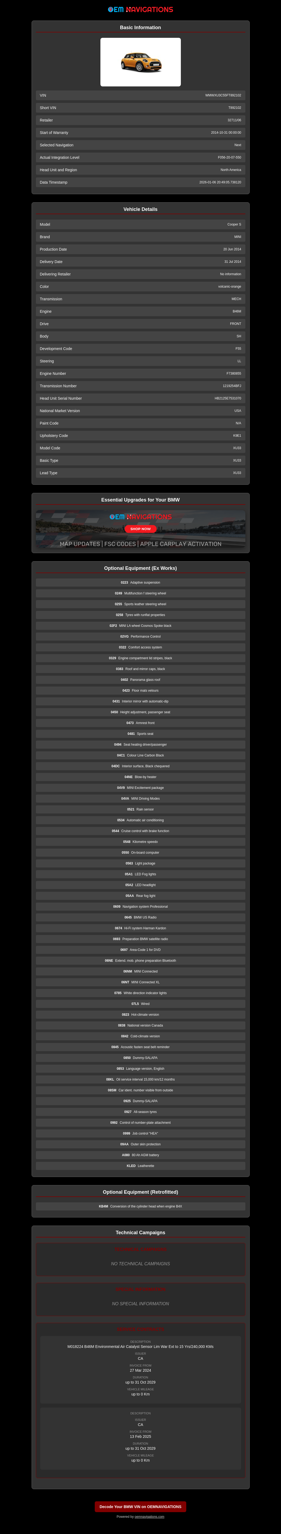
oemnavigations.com (149, 1517)
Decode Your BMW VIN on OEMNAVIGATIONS (140, 1507)
